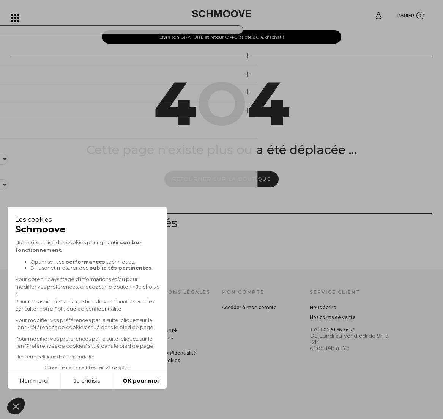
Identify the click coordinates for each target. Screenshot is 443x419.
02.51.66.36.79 (339, 330)
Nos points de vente (333, 317)
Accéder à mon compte (249, 307)
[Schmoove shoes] (221, 13)
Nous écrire (323, 307)
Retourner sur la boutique (221, 179)
